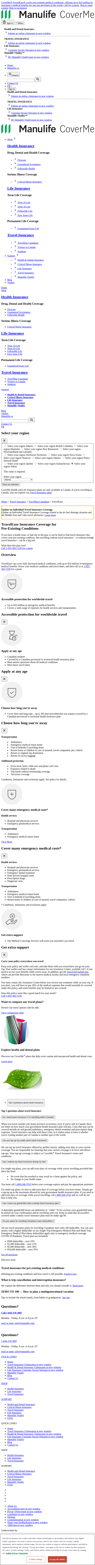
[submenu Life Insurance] (22, 268)
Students (11, 384)
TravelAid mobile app (77, 972)
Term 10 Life (13, 346)
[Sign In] (7, 22)
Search (14, 74)
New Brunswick (41, 449)
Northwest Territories (27, 455)
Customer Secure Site (26, 50)
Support (5, 389)
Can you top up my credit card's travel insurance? (24, 1140)
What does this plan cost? (13, 545)
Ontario (48, 458)
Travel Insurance (14, 372)
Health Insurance (14, 297)
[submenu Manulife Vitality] (23, 277)
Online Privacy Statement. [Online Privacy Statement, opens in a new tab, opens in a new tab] (17, 1553)
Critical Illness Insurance (19, 327)
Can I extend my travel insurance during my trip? (24, 1162)
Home (10, 65)
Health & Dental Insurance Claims (34, 1367)
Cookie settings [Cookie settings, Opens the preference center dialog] (35, 1559)
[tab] (47, 287)
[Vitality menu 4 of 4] (11, 282)
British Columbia (55, 446)
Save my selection (10, 484)
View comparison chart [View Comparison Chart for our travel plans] (12, 1012)
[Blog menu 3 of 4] (9, 280)
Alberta (20, 446)
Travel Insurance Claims (29, 1364)
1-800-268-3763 (23, 1184)
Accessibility (23, 1509)
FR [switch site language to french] (8, 86)
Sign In (12, 89)
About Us (12, 1506)
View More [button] (6, 842)
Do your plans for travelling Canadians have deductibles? (28, 1221)
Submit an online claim (27, 33)
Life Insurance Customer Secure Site (35, 1370)
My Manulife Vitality (26, 57)
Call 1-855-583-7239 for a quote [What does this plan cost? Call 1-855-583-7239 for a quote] (17, 548)
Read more (78, 1285)
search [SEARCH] (32, 420)
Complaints (23, 1519)
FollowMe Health (15, 315)
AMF (20, 1525)
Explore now (70, 1274)
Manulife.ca (7, 416)
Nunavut (17, 458)
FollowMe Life (14, 351)
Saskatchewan (54, 463)
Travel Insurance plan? (41, 492)
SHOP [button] (4, 1383)
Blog (3, 410)
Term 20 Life (13, 348)
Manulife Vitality (15, 1373)
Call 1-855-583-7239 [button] (11, 996)
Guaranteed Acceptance (18, 312)
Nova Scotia (66, 455)
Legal (20, 1514)
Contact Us (12, 83)
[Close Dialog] (4, 440)
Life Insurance (12, 333)
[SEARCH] (38, 79)
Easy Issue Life (14, 354)
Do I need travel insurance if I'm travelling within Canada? (28, 1117)
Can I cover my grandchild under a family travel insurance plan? (31, 1203)
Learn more (50, 515)
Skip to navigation (18, 8)
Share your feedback (27, 1522)
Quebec (20, 463)
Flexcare (11, 309)
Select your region (12, 476)
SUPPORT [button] (6, 1399)
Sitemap (11, 1517)
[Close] (4, 730)
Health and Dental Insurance (21, 1404)
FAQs (10, 1418)
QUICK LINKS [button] (9, 1356)
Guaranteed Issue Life (18, 366)
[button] (12, 139)
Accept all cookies (57, 1559)
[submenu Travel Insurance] (23, 273)
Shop (3, 290)
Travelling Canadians (17, 379)
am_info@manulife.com (18, 1323)
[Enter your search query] (20, 80)
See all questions (9, 1254)
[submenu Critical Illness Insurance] (27, 264)
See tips (66, 1297)
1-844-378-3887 (9, 1341)
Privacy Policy (24, 1511)
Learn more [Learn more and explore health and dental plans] (6, 1061)
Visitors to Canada (16, 381)
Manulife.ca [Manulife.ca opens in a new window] (13, 68)
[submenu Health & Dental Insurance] (28, 260)
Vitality (5, 413)
